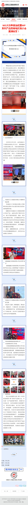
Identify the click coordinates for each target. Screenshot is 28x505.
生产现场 (2, 19)
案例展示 (8, 19)
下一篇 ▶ (23, 491)
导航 (26, 4)
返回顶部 (14, 491)
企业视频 (19, 19)
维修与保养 (25, 19)
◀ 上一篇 (6, 491)
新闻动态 (13, 19)
